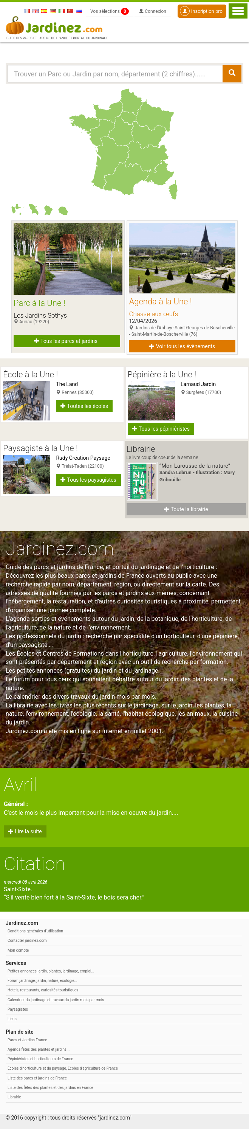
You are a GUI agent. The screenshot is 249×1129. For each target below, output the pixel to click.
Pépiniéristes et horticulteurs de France (40, 1059)
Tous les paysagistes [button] (88, 480)
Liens (12, 1019)
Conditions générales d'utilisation (35, 931)
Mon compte (18, 950)
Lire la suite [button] (25, 831)
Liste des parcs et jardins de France (37, 1078)
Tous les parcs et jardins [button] (65, 341)
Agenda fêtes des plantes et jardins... (39, 1049)
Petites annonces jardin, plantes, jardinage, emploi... (51, 971)
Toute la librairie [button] (186, 509)
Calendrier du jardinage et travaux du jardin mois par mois (56, 1000)
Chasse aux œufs (153, 314)
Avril (20, 785)
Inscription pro (201, 11)
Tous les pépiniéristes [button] (161, 429)
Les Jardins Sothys (40, 315)
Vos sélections (109, 11)
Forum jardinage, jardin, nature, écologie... (42, 981)
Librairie (14, 1097)
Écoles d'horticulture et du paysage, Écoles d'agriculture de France (63, 1068)
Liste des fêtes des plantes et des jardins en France (50, 1088)
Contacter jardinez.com (27, 940)
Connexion (152, 11)
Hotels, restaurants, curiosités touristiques (43, 990)
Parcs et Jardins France (27, 1040)
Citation (34, 864)
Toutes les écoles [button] (84, 406)
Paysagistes (18, 1009)
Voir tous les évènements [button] (182, 346)
